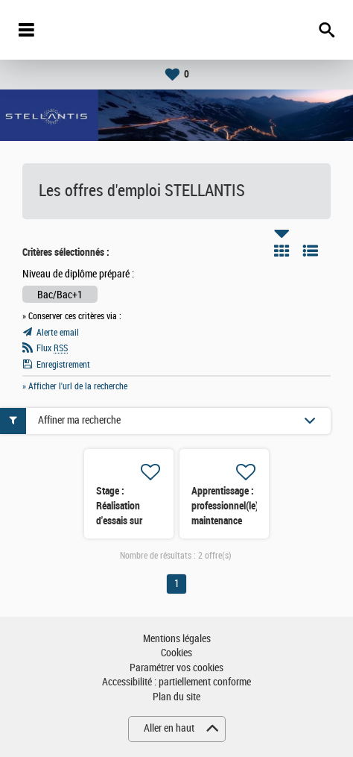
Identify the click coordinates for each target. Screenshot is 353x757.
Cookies (176, 653)
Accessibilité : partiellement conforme (176, 682)
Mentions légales (177, 638)
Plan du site (176, 697)
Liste (310, 251)
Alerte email (57, 332)
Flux (52, 348)
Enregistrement (63, 364)
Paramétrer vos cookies (176, 668)
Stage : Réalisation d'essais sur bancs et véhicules (119, 520)
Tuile (281, 251)
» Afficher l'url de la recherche (74, 386)
